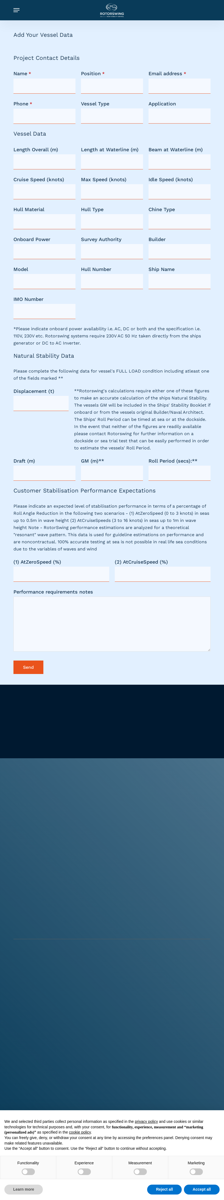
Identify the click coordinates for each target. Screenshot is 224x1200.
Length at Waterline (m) (110, 149)
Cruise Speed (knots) (38, 179)
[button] (16, 10)
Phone (22, 104)
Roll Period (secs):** (173, 461)
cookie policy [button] (80, 1132)
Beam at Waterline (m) (176, 149)
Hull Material (28, 209)
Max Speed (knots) (104, 179)
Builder (157, 239)
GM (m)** (92, 461)
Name (22, 73)
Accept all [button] (202, 1189)
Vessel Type (95, 104)
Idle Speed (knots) (171, 179)
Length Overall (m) (35, 149)
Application (162, 104)
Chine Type (162, 209)
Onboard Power (31, 239)
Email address (167, 73)
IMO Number (28, 299)
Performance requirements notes (53, 592)
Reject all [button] (164, 1189)
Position (93, 73)
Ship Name (162, 269)
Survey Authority (101, 239)
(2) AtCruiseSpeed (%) (141, 562)
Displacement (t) (33, 391)
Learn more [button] (23, 1189)
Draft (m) (24, 461)
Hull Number (96, 269)
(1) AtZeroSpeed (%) (37, 562)
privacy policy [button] (146, 1121)
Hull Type (92, 209)
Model (20, 269)
